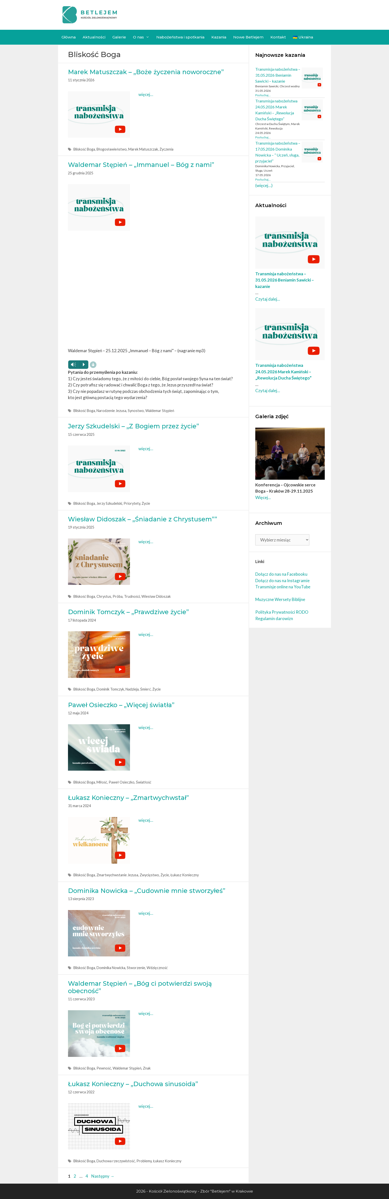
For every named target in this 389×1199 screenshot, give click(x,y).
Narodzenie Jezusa (111, 411)
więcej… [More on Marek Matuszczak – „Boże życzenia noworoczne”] (145, 94)
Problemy (144, 1161)
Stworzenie (136, 968)
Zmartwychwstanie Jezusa (117, 875)
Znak (147, 1068)
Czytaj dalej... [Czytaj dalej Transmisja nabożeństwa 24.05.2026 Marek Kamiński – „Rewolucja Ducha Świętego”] (267, 390)
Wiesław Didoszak (156, 596)
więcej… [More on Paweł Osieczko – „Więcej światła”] (145, 727)
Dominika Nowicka (111, 968)
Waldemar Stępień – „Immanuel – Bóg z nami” (141, 164)
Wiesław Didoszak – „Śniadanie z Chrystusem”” (142, 519)
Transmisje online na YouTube (282, 586)
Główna (69, 37)
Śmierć (145, 689)
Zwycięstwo (149, 875)
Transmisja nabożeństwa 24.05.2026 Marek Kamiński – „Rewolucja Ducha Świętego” (283, 371)
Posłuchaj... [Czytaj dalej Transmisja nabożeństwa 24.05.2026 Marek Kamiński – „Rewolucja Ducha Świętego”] (263, 137)
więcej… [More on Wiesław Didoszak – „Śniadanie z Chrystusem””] (145, 541)
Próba (118, 596)
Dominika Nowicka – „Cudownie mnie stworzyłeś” (146, 890)
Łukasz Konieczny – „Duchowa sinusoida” (133, 1084)
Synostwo (136, 411)
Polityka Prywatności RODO (281, 612)
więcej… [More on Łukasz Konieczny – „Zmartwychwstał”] (145, 820)
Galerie (119, 37)
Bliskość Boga (84, 149)
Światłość (143, 782)
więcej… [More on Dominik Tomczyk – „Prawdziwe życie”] (145, 634)
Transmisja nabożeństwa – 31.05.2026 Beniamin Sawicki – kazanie (277, 75)
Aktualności (94, 37)
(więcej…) (264, 185)
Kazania (218, 37)
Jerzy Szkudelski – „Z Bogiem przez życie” (133, 426)
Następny (102, 1176)
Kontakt (278, 37)
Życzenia (166, 149)
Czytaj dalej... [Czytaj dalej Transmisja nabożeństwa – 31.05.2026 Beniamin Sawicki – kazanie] (267, 299)
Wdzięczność (157, 968)
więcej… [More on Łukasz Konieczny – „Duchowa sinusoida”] (145, 1106)
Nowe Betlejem (248, 37)
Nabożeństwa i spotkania (180, 37)
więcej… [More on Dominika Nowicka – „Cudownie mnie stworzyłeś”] (145, 913)
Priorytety (132, 503)
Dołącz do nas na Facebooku (281, 574)
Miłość (102, 782)
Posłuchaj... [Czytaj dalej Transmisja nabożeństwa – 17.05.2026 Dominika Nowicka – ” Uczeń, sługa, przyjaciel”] (263, 179)
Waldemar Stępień (159, 411)
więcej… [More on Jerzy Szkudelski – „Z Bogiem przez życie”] (145, 448)
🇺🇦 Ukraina (303, 37)
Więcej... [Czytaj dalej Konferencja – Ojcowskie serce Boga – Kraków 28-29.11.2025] (263, 497)
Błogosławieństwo (112, 149)
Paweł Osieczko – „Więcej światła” (121, 705)
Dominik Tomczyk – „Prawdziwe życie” (128, 612)
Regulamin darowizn (274, 618)
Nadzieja (132, 689)
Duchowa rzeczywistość (116, 1161)
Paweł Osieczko (121, 782)
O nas (143, 37)
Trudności (132, 596)
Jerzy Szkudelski (109, 503)
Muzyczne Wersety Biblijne (280, 599)
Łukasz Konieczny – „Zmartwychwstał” (128, 797)
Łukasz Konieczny (184, 875)
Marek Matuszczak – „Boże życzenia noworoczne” (146, 72)
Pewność (104, 1068)
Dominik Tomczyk (110, 689)
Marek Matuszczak (143, 149)
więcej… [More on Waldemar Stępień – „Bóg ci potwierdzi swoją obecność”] (145, 1013)
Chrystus (104, 596)
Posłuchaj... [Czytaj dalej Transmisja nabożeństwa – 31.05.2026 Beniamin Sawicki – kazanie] (263, 95)
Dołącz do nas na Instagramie (282, 580)
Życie (146, 503)
